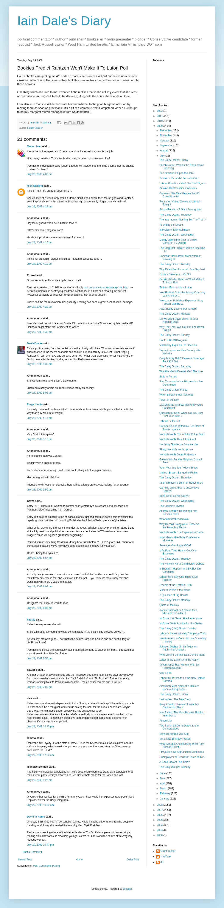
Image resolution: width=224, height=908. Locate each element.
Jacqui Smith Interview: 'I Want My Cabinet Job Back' (179, 706)
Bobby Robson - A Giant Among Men (180, 209)
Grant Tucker (167, 850)
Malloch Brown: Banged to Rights (178, 472)
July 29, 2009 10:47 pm (40, 844)
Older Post (133, 859)
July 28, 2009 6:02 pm (39, 586)
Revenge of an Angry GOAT (175, 545)
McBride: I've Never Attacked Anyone (180, 618)
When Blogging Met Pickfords (176, 394)
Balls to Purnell (168, 376)
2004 (160, 825)
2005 (160, 819)
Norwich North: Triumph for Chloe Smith (182, 434)
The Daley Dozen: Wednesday (176, 234)
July (162, 155)
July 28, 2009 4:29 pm (39, 306)
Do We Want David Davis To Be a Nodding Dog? (178, 320)
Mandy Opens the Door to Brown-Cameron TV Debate (178, 241)
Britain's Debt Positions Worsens (178, 188)
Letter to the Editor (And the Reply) (179, 659)
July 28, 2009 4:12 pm (39, 206)
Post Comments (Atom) (46, 865)
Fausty (31, 619)
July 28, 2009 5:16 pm (39, 439)
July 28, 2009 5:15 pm (39, 417)
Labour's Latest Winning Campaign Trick (182, 633)
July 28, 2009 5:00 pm (39, 364)
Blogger (127, 888)
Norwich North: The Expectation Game (181, 532)
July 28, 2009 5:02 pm (39, 392)
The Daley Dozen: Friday (173, 159)
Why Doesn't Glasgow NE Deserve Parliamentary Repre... (179, 526)
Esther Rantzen (35, 128)
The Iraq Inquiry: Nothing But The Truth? (182, 219)
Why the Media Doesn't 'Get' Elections (181, 371)
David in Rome (36, 816)
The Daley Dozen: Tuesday (175, 264)
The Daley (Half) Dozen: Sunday (178, 628)
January (165, 798)
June (163, 773)
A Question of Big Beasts (173, 595)
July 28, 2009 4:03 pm (39, 174)
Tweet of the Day (169, 399)
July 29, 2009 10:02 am (40, 805)
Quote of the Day (169, 605)
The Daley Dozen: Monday (174, 313)
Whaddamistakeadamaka (173, 519)
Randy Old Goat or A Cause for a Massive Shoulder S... (178, 612)
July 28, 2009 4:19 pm (39, 263)
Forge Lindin (35, 404)
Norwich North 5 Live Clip (173, 733)
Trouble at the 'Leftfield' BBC (175, 585)
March (164, 788)
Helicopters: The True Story (175, 699)
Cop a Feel (165, 672)
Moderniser (34, 146)
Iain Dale (165, 856)
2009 (160, 125)
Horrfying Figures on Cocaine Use (178, 444)
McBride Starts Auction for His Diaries (180, 623)
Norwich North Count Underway (177, 454)
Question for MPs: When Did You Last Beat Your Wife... (181, 414)
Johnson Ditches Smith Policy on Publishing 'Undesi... (178, 648)
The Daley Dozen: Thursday (175, 214)
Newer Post (25, 859)
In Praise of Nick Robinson (174, 229)
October (165, 140)
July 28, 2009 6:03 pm (39, 608)
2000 (160, 835)
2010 (160, 121)
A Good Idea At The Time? (174, 762)
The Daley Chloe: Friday (173, 389)
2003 (160, 830)
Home (79, 859)
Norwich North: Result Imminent (177, 439)
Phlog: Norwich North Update (176, 449)
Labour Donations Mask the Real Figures (182, 183)
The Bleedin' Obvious (171, 506)
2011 (160, 116)
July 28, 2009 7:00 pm (39, 687)
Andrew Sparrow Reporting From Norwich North (178, 512)
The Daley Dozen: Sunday (174, 335)
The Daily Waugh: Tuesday (174, 766)
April (163, 783)
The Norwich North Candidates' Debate (181, 563)
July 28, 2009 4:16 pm (39, 242)
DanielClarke (35, 343)
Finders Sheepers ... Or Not (175, 274)
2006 (160, 814)
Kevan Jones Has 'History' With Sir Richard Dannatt (179, 666)
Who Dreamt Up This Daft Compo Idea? (182, 654)
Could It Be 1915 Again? (173, 340)
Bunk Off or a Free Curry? (174, 495)
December (166, 130)
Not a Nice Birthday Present (175, 738)
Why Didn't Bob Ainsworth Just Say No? (182, 269)
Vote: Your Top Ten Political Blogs (178, 467)
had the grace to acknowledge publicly (106, 287)
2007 (160, 810)
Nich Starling (35, 185)
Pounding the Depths (171, 224)
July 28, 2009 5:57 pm (39, 557)
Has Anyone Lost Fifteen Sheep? (178, 308)
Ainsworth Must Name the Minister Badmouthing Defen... (179, 687)
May (163, 778)
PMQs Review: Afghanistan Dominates (181, 751)
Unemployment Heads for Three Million (181, 757)
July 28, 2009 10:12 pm (40, 726)
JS (161, 862)
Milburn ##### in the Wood (174, 589)
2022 (160, 110)
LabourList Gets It (169, 421)
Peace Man (166, 720)
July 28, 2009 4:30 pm (39, 332)
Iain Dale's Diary (64, 21)
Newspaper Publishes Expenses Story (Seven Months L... (181, 302)
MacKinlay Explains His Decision (178, 345)
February (165, 793)
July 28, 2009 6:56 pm (39, 658)
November (166, 135)
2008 (160, 804)
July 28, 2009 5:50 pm (39, 489)
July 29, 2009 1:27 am (39, 780)
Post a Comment (32, 852)
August (164, 150)
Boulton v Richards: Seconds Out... (179, 178)
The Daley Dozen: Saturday (175, 366)
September (166, 145)
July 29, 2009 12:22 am (40, 755)
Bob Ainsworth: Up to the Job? (176, 173)
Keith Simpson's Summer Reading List (181, 482)
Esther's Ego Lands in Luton (175, 287)
